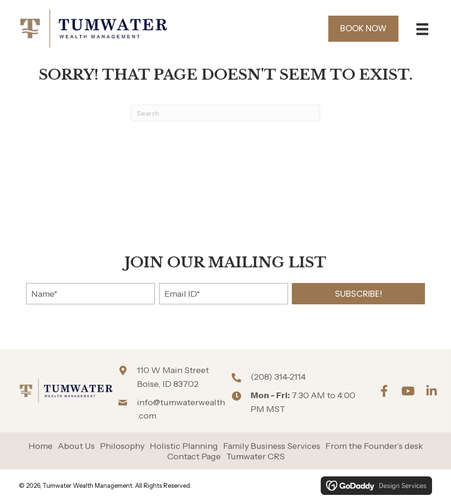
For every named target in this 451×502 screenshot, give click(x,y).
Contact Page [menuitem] (194, 457)
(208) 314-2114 (278, 377)
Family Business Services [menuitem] (271, 446)
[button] (358, 293)
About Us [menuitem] (76, 446)
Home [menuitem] (40, 446)
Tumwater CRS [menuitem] (255, 457)
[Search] (225, 113)
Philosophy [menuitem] (122, 446)
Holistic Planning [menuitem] (184, 446)
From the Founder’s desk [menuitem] (374, 446)
